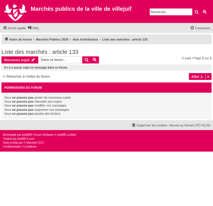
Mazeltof (31, 142)
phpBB (26, 134)
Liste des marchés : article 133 (39, 52)
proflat (14, 142)
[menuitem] (33, 28)
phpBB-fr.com (26, 138)
